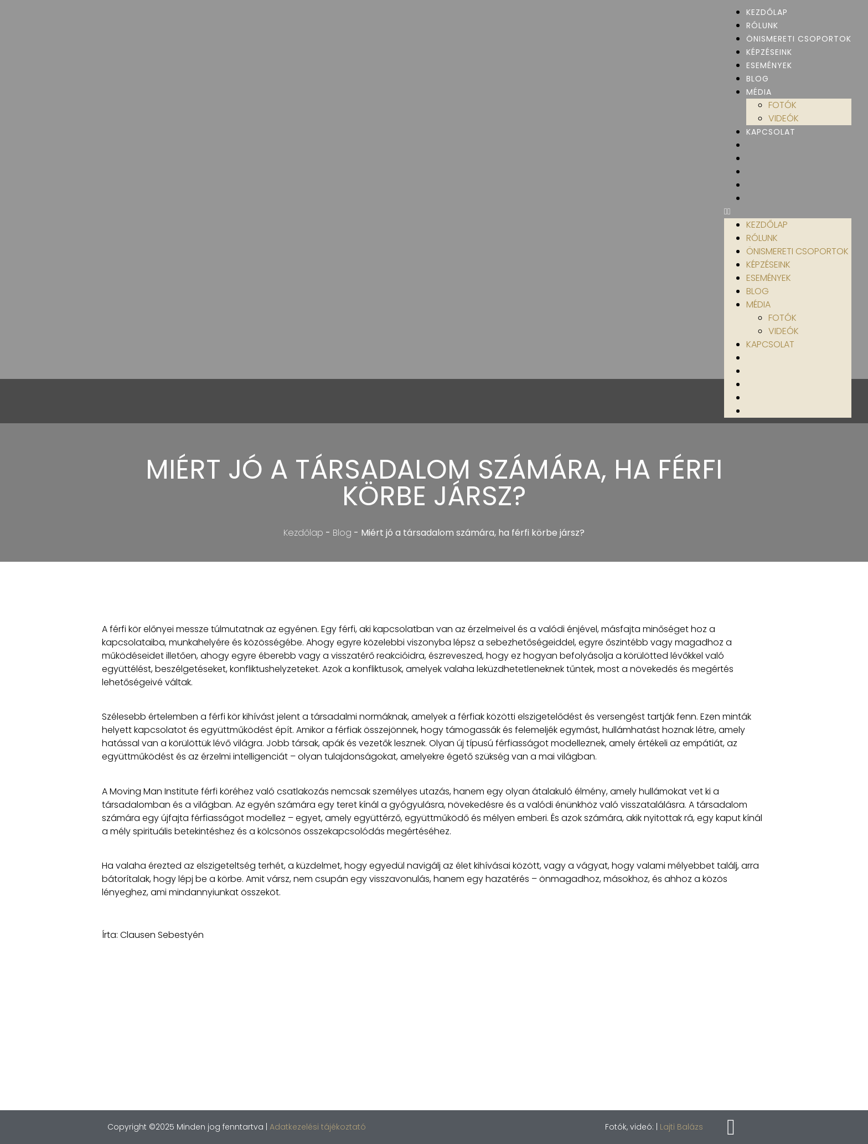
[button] (787, 211)
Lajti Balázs (681, 1126)
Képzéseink (769, 52)
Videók (783, 118)
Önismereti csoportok (798, 38)
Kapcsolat (770, 131)
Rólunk (762, 25)
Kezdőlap (767, 12)
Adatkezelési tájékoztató (318, 1126)
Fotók (782, 105)
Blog (757, 78)
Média (759, 92)
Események (769, 65)
